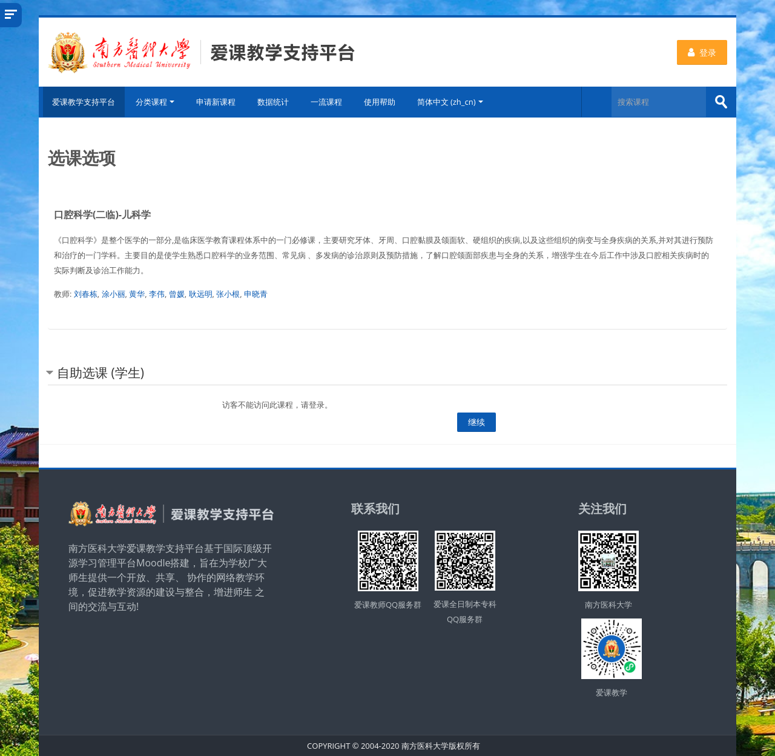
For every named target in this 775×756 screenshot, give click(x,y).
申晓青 (256, 293)
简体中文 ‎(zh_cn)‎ (451, 101)
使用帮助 (381, 101)
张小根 (228, 293)
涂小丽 (113, 293)
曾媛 (177, 293)
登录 (702, 52)
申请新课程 (217, 101)
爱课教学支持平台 (82, 101)
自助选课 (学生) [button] (100, 371)
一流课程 (327, 101)
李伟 (157, 293)
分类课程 (156, 101)
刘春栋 (85, 293)
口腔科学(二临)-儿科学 (102, 213)
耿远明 (201, 293)
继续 (476, 421)
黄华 (137, 293)
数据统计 (274, 101)
